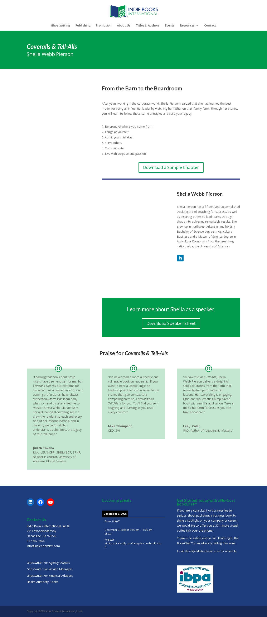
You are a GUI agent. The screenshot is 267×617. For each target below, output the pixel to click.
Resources (187, 25)
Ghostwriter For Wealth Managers (50, 569)
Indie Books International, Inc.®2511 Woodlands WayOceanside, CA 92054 (48, 531)
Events (170, 25)
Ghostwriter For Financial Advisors (50, 576)
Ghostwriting (60, 25)
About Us (123, 25)
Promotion (104, 25)
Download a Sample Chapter (171, 167)
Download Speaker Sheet (171, 323)
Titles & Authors (148, 25)
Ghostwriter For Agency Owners (48, 563)
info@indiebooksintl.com (43, 546)
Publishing (83, 25)
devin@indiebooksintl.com (202, 551)
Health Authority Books (42, 582)
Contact (210, 25)
